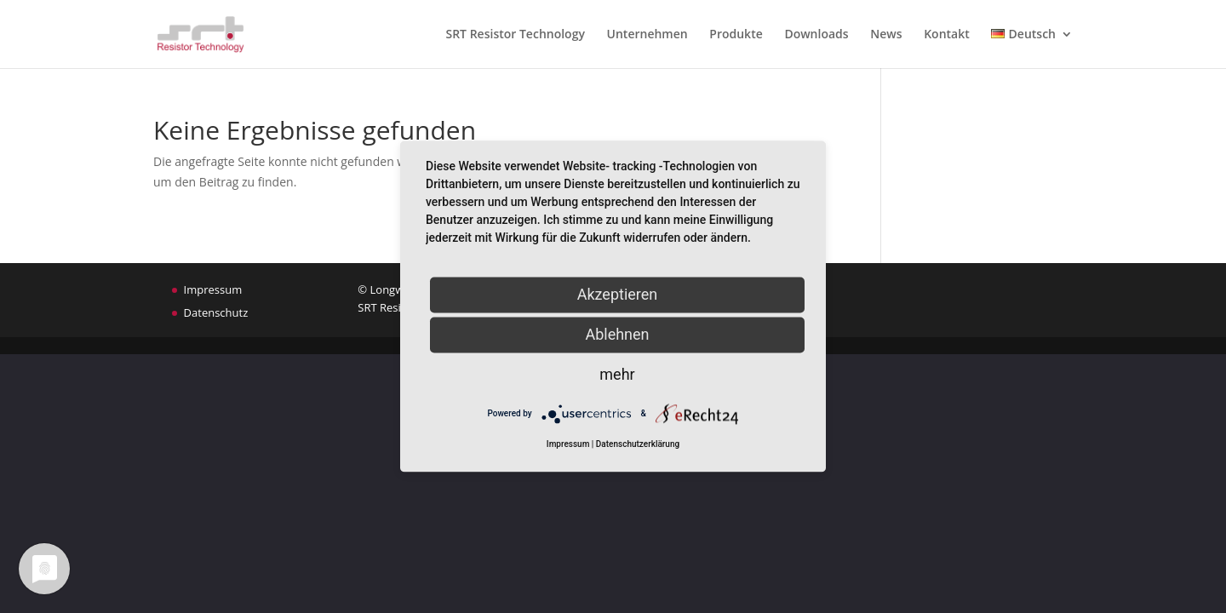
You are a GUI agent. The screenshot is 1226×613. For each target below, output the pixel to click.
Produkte (735, 35)
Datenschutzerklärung (637, 445)
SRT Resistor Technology (514, 35)
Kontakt (947, 35)
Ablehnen (617, 334)
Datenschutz (216, 312)
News (886, 35)
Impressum (213, 289)
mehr (616, 374)
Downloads (816, 35)
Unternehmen (647, 35)
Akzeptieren (617, 294)
